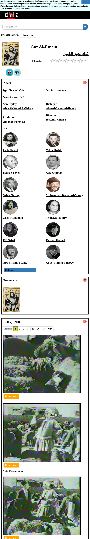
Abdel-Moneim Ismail (13, 471)
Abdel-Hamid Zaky (15, 262)
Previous (8, 329)
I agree (85, 2)
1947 (21, 97)
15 (33, 329)
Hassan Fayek (11, 172)
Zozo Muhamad (13, 217)
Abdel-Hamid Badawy (60, 262)
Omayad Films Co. (14, 121)
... (28, 329)
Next (50, 329)
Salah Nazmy (11, 195)
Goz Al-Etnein (44, 46)
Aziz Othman (54, 172)
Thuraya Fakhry (56, 217)
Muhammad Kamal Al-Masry (64, 195)
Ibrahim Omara (56, 119)
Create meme (11, 396)
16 (38, 329)
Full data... (10, 270)
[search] (85, 27)
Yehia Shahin (54, 150)
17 (43, 329)
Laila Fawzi (10, 150)
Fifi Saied (9, 240)
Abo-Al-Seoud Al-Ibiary (18, 108)
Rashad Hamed (55, 240)
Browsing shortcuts (10, 35)
